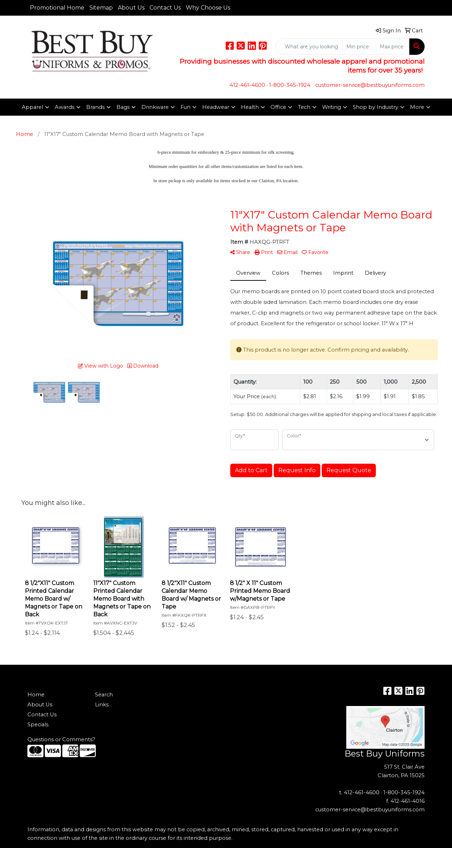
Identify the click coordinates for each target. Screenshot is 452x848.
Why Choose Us (208, 7)
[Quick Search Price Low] (359, 46)
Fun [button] (185, 107)
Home (35, 694)
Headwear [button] (215, 107)
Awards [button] (64, 107)
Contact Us (165, 7)
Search (104, 694)
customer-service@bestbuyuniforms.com (370, 85)
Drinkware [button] (155, 107)
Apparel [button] (32, 107)
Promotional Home (57, 7)
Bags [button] (123, 107)
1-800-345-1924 (289, 85)
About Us (131, 7)
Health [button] (250, 107)
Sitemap (101, 7)
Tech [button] (304, 107)
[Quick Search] (309, 46)
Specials (37, 724)
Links (102, 704)
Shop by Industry (375, 107)
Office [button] (278, 107)
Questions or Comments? (61, 739)
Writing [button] (331, 107)
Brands (95, 107)
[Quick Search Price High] (393, 46)
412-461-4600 (247, 85)
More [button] (417, 107)
